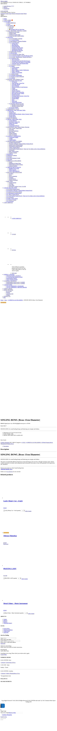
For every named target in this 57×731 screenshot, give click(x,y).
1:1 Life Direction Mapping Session (14, 277)
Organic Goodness (16, 90)
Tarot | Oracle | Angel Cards (15, 128)
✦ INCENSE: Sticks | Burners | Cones (14, 79)
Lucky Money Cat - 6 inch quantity (13, 399)
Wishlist (8, 295)
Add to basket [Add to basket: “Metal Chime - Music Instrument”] (31, 502)
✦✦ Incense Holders (13, 107)
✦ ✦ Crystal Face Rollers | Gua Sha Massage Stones (21, 55)
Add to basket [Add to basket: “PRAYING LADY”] (24, 467)
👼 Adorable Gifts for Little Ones (16, 29)
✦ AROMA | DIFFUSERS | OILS (14, 119)
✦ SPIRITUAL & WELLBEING (13, 160)
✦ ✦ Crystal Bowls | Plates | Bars (16, 54)
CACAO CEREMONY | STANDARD (15, 286)
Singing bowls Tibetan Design (16, 145)
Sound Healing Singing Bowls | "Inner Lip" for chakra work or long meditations (27, 149)
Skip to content (4, 1)
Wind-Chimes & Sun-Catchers (16, 164)
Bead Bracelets (15, 45)
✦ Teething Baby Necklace (15, 51)
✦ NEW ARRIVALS (11, 22)
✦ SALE (8, 24)
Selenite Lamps (12, 33)
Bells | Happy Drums (13, 151)
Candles (11, 138)
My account (9, 291)
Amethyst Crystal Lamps (14, 34)
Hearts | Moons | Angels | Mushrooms (20, 70)
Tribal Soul (14, 101)
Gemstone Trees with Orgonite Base (20, 63)
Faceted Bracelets (16, 46)
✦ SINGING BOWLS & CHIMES (14, 141)
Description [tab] (6, 334)
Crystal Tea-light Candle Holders (16, 36)
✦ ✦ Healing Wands (13, 74)
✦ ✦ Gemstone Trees (14, 58)
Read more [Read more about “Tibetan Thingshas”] (5, 432)
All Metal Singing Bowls (14, 142)
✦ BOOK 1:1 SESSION (8, 274)
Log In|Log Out (9, 293)
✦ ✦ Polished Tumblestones (15, 75)
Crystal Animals (15, 67)
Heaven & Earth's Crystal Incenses (20, 87)
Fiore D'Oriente (15, 85)
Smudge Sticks (12, 112)
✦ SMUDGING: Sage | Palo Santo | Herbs (15, 110)
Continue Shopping (5, 331)
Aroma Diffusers (13, 120)
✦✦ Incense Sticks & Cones (15, 80)
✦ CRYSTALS (9, 37)
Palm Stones (14, 68)
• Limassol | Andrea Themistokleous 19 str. (10, 562)
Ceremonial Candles (13, 137)
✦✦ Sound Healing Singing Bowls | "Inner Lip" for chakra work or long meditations (25, 196)
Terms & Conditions (8, 518)
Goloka (13, 88)
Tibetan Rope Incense (17, 102)
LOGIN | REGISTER (8, 290)
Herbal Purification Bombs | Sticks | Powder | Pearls (21, 114)
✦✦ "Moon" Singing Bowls (12, 194)
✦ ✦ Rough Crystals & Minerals (16, 76)
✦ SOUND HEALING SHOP (10, 187)
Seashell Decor (12, 178)
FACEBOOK (10, 360)
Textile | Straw (9, 181)
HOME (5, 18)
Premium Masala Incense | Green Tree (20, 96)
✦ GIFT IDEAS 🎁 (10, 25)
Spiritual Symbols (13, 166)
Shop (5, 300)
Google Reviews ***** (8, 6)
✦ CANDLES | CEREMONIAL (13, 136)
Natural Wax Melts (13, 123)
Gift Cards (11, 26)
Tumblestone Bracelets (17, 49)
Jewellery (11, 173)
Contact (5, 507)
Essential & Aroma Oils (14, 121)
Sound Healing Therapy (11, 278)
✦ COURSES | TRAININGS (10, 280)
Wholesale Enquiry (7, 511)
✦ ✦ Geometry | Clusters (14, 64)
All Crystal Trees (16, 59)
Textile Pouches (12, 182)
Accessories (11, 150)
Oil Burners (11, 124)
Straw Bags (11, 185)
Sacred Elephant (15, 97)
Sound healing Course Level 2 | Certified (15, 283)
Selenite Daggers (13, 133)
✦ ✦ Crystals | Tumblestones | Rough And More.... (20, 57)
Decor (10, 175)
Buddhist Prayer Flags (14, 168)
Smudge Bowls (12, 116)
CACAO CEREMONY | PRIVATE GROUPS (16, 287)
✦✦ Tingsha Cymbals (11, 200)
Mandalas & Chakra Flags (15, 163)
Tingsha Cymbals (13, 152)
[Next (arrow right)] (2, 608)
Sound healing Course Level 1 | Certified (15, 282)
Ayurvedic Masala (16, 84)
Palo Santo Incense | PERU (18, 93)
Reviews (5, 510)
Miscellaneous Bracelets (17, 50)
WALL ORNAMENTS (14, 171)
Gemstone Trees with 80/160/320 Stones (21, 61)
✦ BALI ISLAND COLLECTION (14, 172)
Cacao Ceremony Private (11, 279)
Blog (4, 297)
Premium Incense (16, 94)
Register (8, 292)
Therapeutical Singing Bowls (15, 146)
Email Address (4, 529)
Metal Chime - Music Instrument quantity (14, 501)
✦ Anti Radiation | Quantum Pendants (17, 41)
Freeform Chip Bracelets (17, 47)
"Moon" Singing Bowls (14, 147)
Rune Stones (12, 132)
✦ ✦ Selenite (12, 78)
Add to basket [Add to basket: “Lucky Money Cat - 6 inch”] (28, 399)
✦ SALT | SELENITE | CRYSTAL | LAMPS (16, 30)
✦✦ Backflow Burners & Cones (16, 103)
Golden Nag (14, 89)
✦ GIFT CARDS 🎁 (8, 20)
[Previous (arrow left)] (1, 608)
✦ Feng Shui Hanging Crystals (13, 158)
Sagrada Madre (15, 98)
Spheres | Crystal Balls (17, 72)
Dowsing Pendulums (13, 130)
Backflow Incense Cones (17, 106)
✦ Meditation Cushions (11, 155)
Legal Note (5, 521)
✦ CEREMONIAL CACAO (12, 109)
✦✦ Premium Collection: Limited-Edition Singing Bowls (19, 190)
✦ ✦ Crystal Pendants (14, 40)
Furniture (11, 177)
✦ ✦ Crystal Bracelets (14, 42)
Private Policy (6, 517)
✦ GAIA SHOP (7, 21)
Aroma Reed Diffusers (14, 125)
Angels (10, 162)
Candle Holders (12, 140)
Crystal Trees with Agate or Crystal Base (21, 62)
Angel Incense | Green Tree (18, 83)
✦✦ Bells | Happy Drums (12, 198)
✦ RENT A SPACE (7, 288)
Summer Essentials (13, 180)
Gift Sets (11, 28)
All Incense (14, 82)
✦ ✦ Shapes (12, 66)
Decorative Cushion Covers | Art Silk (17, 186)
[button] (4, 3)
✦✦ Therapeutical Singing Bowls (13, 193)
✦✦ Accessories (10, 197)
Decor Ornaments (13, 176)
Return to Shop (12, 601)
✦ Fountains (9, 156)
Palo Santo (11, 111)
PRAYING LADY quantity (11, 466)
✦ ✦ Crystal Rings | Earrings (15, 38)
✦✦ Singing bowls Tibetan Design (14, 191)
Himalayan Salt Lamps (14, 32)
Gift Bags (11, 184)
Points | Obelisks (15, 71)
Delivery (5, 7)
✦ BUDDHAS (9, 154)
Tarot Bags (11, 129)
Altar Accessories (13, 134)
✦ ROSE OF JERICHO (11, 118)
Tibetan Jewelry (12, 169)
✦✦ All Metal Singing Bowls (13, 189)
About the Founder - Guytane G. (13, 275)
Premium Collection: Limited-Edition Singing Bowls (21, 143)
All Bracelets (15, 44)
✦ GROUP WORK (7, 284)
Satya (13, 99)
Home (2, 300)
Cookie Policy (6, 519)
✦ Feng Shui (9, 159)
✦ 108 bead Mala (13, 53)
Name (2, 526)
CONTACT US (6, 296)
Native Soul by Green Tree (18, 92)
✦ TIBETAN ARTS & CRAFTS (13, 167)
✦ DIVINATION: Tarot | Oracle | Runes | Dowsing (17, 127)
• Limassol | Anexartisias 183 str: (8, 551)
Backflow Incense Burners (18, 105)
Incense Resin (12, 115)
